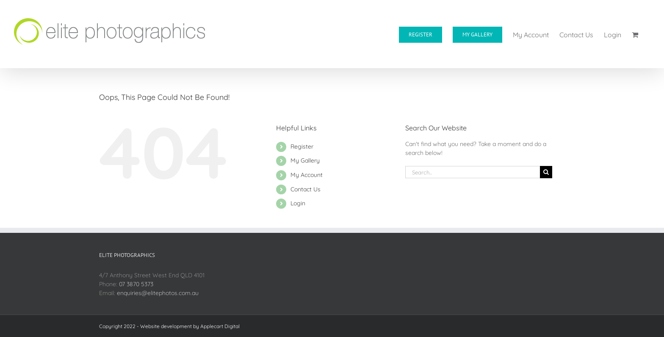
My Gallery (305, 160)
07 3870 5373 (136, 284)
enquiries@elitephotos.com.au (158, 293)
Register (301, 146)
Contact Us (305, 189)
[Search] (546, 172)
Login (297, 203)
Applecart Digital (220, 326)
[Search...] (472, 172)
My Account (306, 175)
